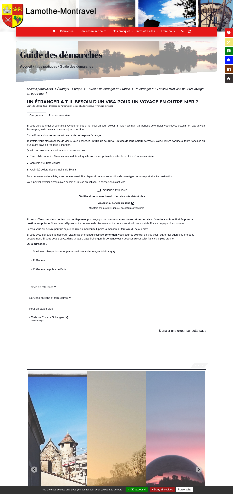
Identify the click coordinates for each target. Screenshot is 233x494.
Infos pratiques (46, 66)
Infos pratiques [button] (121, 31)
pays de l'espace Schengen (54, 144)
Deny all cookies (162, 489)
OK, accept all (136, 489)
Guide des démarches (76, 66)
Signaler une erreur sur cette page (182, 330)
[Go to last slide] (34, 469)
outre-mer (85, 125)
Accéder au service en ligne (116, 203)
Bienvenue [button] (67, 31)
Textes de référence (41, 287)
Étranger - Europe (70, 89)
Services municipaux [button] (93, 31)
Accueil (26, 66)
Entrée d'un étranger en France (109, 89)
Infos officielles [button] (146, 31)
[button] (54, 32)
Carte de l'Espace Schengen (49, 317)
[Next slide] (199, 469)
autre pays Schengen (89, 238)
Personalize (185, 489)
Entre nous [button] (168, 31)
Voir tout (199, 365)
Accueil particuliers (40, 89)
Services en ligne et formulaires (48, 297)
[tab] (36, 115)
